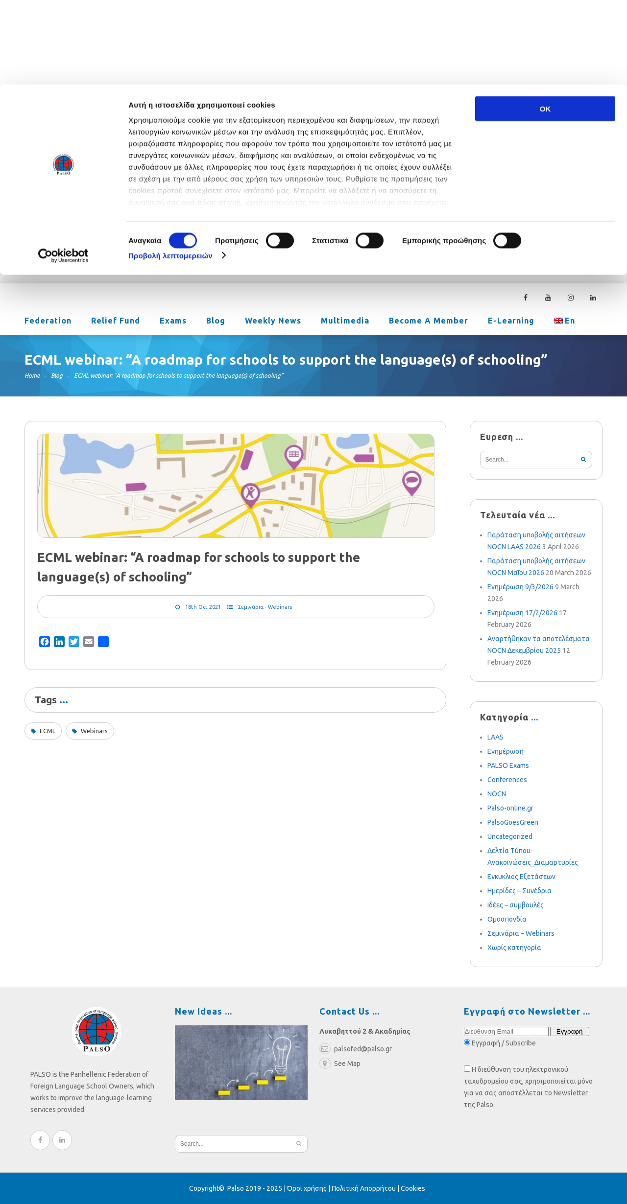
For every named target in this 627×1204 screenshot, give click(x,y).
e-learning (511, 321)
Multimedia (345, 321)
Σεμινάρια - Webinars (265, 607)
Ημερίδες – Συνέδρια (519, 891)
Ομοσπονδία (507, 919)
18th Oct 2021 (203, 607)
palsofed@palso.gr (449, 218)
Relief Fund (115, 321)
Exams (173, 321)
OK (545, 24)
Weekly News (273, 321)
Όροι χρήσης (307, 1188)
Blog (215, 321)
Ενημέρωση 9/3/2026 (520, 587)
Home (32, 375)
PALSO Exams (508, 765)
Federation (48, 321)
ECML (47, 730)
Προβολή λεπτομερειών (170, 171)
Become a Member (428, 321)
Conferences (507, 780)
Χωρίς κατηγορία (514, 947)
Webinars (94, 730)
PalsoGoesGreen (512, 822)
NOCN (496, 794)
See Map (340, 1063)
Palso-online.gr (510, 808)
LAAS (495, 737)
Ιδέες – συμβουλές (515, 905)
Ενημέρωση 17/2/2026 (522, 613)
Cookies (413, 1188)
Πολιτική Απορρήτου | (366, 1188)
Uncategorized (509, 836)
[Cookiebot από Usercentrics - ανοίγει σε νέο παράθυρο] (63, 171)
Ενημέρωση (505, 751)
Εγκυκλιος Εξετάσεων (521, 876)
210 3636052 (527, 218)
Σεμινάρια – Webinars (521, 933)
